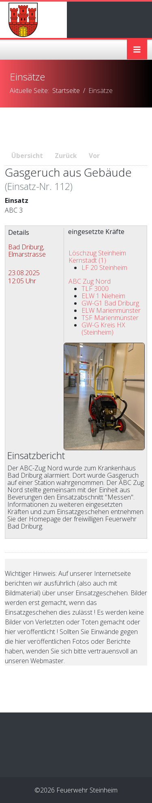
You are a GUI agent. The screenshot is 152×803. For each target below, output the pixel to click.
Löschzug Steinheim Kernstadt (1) (97, 257)
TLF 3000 (95, 288)
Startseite (66, 90)
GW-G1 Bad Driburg (110, 303)
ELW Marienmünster (111, 310)
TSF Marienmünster (110, 317)
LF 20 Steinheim (104, 267)
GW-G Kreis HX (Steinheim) (103, 328)
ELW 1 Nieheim (103, 295)
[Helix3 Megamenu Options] (137, 49)
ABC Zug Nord (90, 281)
